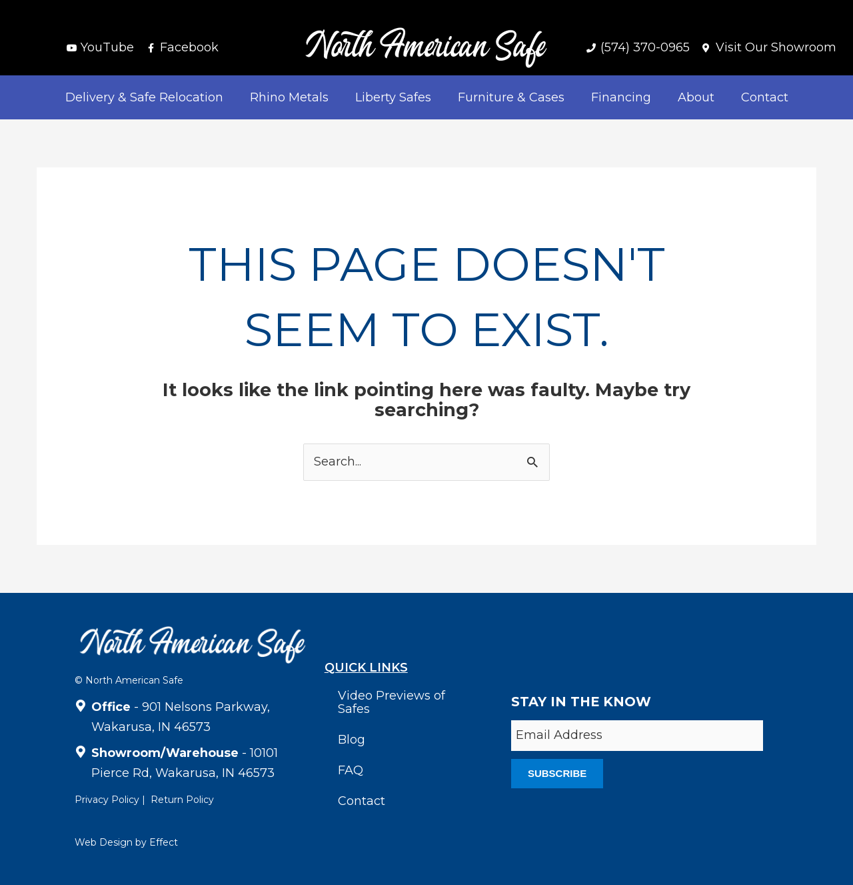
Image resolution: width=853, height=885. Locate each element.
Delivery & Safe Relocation (144, 97)
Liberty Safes (393, 97)
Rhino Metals (289, 97)
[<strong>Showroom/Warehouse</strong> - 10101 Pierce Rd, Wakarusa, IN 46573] (81, 750)
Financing (621, 97)
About (696, 97)
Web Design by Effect (126, 842)
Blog (351, 739)
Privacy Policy (107, 800)
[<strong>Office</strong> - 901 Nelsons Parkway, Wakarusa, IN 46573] (81, 704)
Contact (764, 97)
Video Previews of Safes (391, 702)
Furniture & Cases (511, 97)
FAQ (350, 770)
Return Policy (182, 800)
